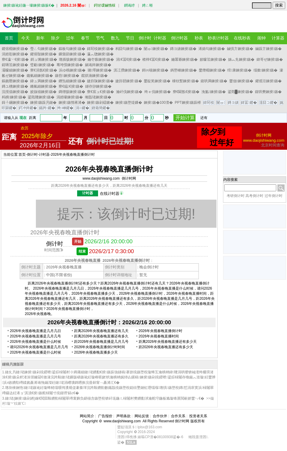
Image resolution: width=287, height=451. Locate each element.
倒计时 (32, 154)
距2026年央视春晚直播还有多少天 (166, 347)
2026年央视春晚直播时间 (159, 336)
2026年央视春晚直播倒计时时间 (99, 347)
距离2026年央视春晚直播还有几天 (101, 331)
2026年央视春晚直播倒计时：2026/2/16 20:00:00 (109, 322)
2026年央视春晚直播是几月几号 (35, 336)
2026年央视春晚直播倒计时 (73, 154)
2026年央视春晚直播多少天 (96, 352)
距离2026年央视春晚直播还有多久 (101, 336)
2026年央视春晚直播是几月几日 (35, 331)
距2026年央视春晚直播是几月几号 (101, 342)
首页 (22, 154)
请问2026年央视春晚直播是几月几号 (39, 347)
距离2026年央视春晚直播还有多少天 (168, 342)
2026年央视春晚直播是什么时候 (35, 342)
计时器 (44, 154)
